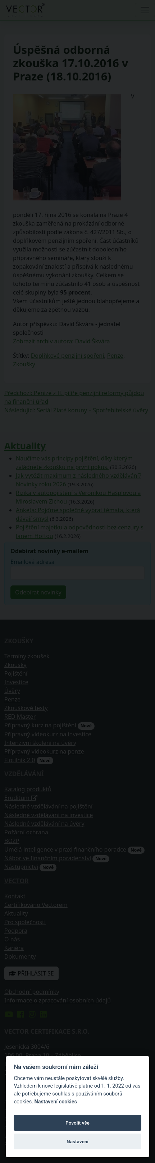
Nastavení (77, 1141)
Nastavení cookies (56, 1102)
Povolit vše (77, 1123)
